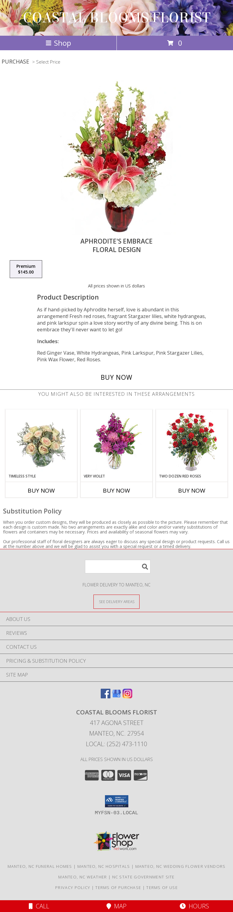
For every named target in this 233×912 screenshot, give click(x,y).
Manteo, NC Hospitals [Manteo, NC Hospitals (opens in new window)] (103, 866)
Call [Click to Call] (39, 906)
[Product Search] (117, 566)
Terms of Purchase (118, 887)
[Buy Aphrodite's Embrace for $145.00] (116, 377)
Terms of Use (162, 887)
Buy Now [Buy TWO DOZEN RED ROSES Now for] (191, 490)
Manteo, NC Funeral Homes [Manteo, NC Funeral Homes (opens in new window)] (40, 866)
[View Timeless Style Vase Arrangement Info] (41, 441)
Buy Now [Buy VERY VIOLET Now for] (116, 490)
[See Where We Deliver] (116, 601)
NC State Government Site (143, 877)
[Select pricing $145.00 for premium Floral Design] (26, 269)
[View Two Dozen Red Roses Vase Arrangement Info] (192, 441)
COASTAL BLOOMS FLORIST (117, 18)
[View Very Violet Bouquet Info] (116, 441)
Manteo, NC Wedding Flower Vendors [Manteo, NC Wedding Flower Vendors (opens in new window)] (180, 866)
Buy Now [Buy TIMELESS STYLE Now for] (41, 490)
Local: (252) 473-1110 (116, 744)
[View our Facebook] (105, 696)
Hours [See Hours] (194, 906)
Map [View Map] (116, 906)
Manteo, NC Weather (82, 877)
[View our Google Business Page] (116, 696)
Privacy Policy (72, 887)
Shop (58, 43)
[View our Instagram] (127, 696)
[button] (116, 801)
